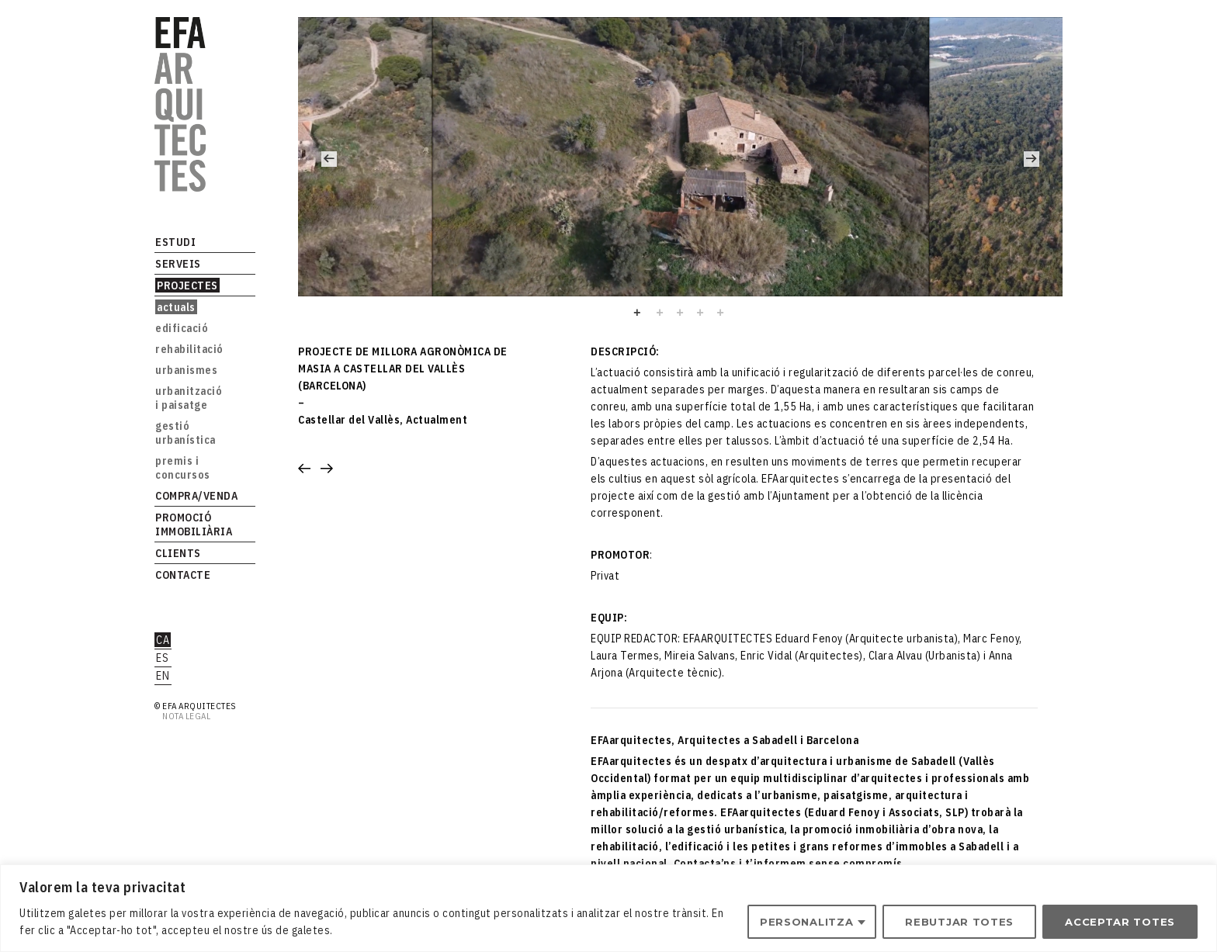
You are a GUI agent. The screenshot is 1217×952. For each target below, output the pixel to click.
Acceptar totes (1120, 922)
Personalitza (806, 922)
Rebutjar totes (959, 922)
